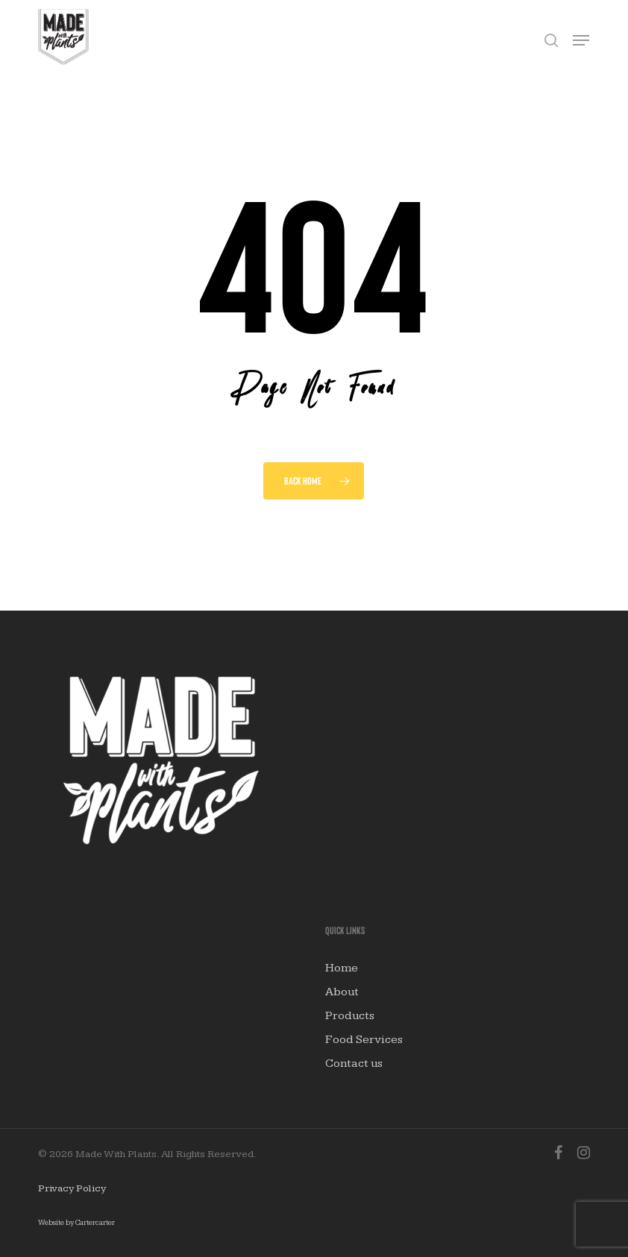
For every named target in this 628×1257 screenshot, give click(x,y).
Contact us (354, 1063)
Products (349, 1016)
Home (341, 968)
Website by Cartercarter (76, 1222)
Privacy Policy (72, 1188)
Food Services (364, 1040)
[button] (581, 40)
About (342, 992)
